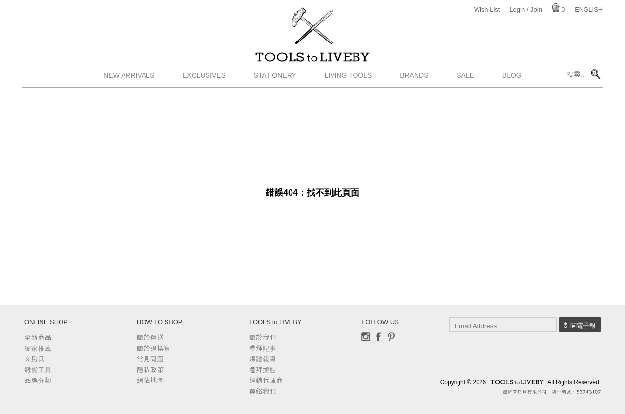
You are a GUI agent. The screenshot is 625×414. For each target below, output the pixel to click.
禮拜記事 (262, 348)
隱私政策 (150, 369)
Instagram (365, 336)
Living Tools (348, 85)
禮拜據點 (262, 369)
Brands (414, 85)
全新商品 (38, 337)
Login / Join (525, 9)
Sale (465, 85)
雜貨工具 (38, 369)
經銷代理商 (266, 380)
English (589, 9)
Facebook (378, 336)
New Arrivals (129, 85)
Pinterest (391, 336)
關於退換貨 (154, 348)
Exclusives (204, 85)
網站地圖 (150, 380)
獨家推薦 (38, 348)
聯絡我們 (262, 391)
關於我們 (262, 337)
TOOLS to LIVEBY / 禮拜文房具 (312, 62)
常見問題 (150, 359)
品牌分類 (38, 380)
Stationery (275, 85)
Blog (511, 85)
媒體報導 (262, 359)
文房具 (34, 359)
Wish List (487, 9)
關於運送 (150, 337)
